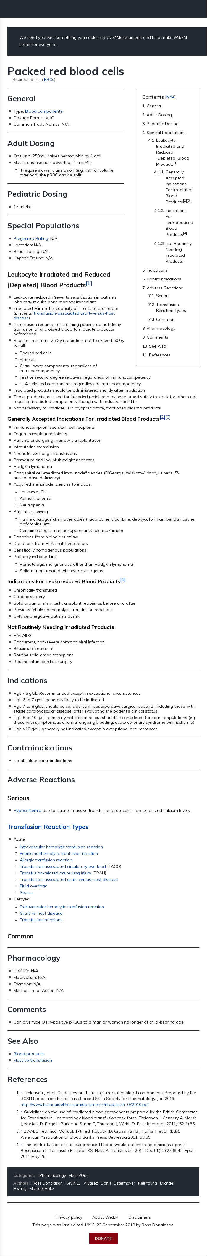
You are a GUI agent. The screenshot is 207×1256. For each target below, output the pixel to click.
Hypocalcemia (27, 810)
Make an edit (129, 37)
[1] (89, 283)
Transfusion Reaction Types (47, 827)
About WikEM (105, 1217)
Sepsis (26, 892)
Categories (24, 1175)
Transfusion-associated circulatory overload (63, 866)
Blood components (43, 111)
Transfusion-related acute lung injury (55, 873)
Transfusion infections (41, 919)
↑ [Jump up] (22, 1092)
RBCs (49, 79)
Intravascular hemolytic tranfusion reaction (61, 846)
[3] (168, 417)
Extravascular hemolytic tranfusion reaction (62, 906)
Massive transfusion (33, 1060)
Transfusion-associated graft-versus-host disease (64, 315)
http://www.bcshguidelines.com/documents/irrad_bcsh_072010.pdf (85, 1104)
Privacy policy (69, 1217)
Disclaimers (140, 1217)
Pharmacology (52, 1175)
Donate (103, 1238)
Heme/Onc (78, 1175)
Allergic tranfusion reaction (46, 860)
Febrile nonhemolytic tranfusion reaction (59, 853)
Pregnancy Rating (31, 238)
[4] (123, 580)
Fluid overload (34, 886)
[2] (162, 417)
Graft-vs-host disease (41, 913)
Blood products (29, 1053)
